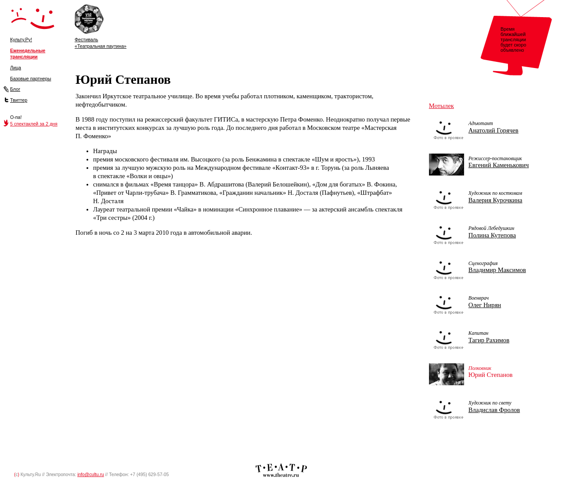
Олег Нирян (484, 304)
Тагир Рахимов (488, 340)
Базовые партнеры (30, 78)
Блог (15, 89)
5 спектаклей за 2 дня (34, 123)
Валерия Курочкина (495, 200)
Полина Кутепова (492, 235)
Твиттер (18, 100)
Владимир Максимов (497, 269)
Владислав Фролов (494, 409)
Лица (15, 67)
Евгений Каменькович (498, 164)
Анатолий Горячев (493, 130)
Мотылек (441, 105)
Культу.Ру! (21, 39)
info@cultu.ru (90, 474)
